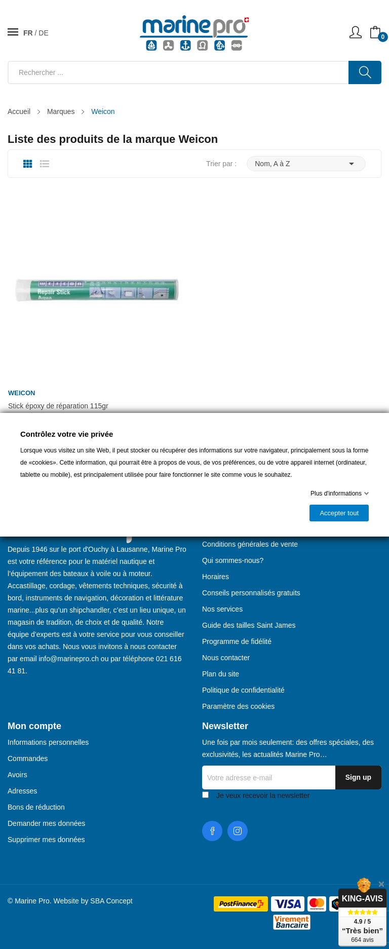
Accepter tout (339, 513)
